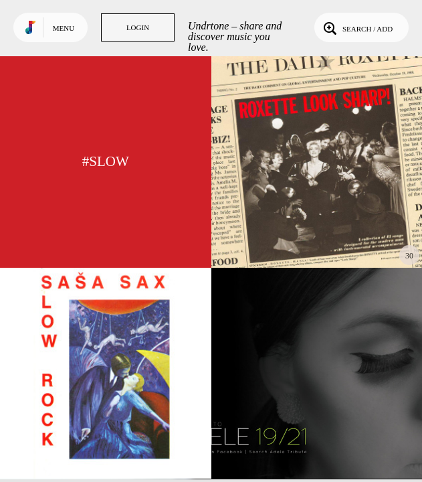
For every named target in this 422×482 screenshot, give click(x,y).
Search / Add (357, 27)
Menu (63, 28)
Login (137, 27)
